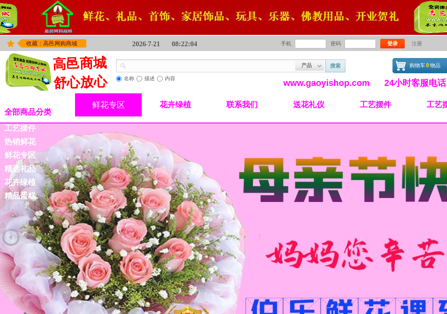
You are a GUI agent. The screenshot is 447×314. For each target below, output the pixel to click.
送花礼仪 (308, 104)
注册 (417, 44)
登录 (392, 44)
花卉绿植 (175, 104)
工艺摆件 (375, 104)
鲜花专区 (108, 104)
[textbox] (211, 65)
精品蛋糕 (20, 195)
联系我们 (242, 104)
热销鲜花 (20, 141)
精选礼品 (20, 168)
